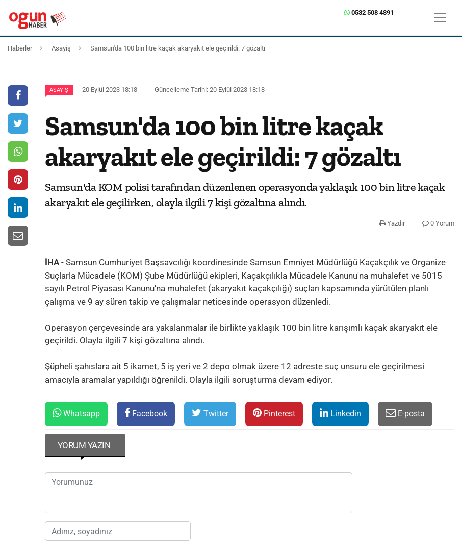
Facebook (145, 413)
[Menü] (440, 18)
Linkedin (340, 413)
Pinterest (274, 413)
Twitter (210, 413)
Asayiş (58, 90)
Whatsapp (76, 413)
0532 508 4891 (369, 12)
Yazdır (392, 223)
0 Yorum (438, 223)
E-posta (405, 413)
